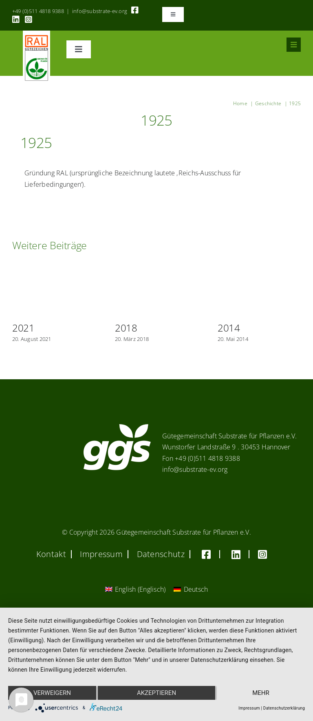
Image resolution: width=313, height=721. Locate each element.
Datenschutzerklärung (284, 708)
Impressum (249, 708)
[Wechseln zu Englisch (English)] (135, 589)
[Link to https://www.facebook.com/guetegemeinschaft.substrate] (135, 10)
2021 (23, 327)
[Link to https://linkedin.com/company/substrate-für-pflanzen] (16, 19)
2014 (229, 327)
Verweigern (52, 693)
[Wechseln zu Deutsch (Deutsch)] (191, 589)
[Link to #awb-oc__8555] (294, 45)
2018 (126, 327)
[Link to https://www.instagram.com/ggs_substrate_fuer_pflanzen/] (28, 19)
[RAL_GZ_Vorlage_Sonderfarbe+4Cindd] (36, 33)
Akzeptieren (156, 693)
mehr (260, 693)
